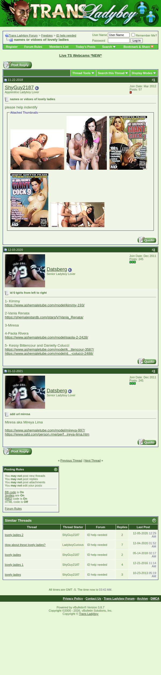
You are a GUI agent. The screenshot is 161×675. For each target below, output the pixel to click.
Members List (58, 46)
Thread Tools (81, 73)
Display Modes (142, 73)
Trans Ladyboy (88, 613)
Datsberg (57, 269)
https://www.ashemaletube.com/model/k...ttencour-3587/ (49, 349)
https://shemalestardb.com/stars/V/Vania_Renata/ (44, 317)
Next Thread (93, 460)
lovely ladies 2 (14, 534)
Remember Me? (144, 35)
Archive (142, 598)
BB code (10, 492)
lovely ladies (13, 554)
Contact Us (93, 598)
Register (12, 46)
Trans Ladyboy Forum (23, 35)
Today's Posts (85, 46)
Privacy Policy (73, 598)
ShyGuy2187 (19, 87)
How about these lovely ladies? (25, 544)
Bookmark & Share (138, 46)
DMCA (155, 598)
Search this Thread (111, 73)
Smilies (9, 495)
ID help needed (66, 35)
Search (107, 46)
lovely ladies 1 (14, 564)
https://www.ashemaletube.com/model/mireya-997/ (45, 430)
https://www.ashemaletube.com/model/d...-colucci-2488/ (49, 353)
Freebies (47, 35)
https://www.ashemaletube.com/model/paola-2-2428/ (46, 337)
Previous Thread (71, 460)
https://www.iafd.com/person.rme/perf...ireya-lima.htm (47, 434)
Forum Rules (33, 46)
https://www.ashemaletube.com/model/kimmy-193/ (45, 305)
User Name (99, 35)
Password (98, 40)
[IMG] (8, 498)
